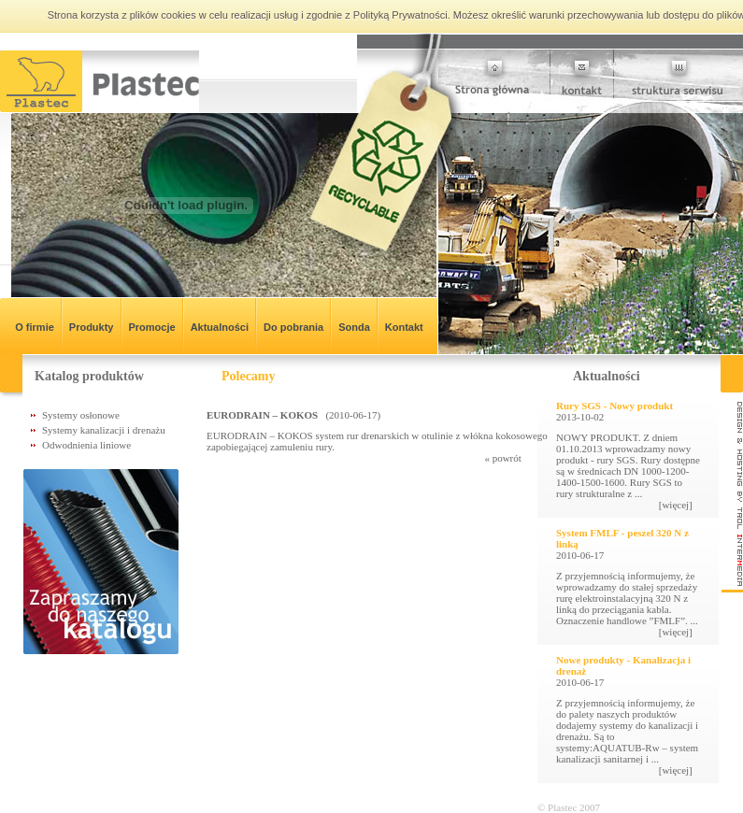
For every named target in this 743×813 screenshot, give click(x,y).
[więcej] (679, 504)
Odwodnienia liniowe (86, 444)
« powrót (519, 458)
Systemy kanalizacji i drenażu (103, 429)
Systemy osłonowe (81, 415)
